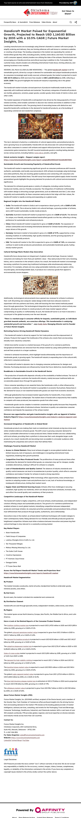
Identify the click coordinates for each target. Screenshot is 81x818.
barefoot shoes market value (18, 667)
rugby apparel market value (23, 674)
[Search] (70, 22)
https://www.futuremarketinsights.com (25, 738)
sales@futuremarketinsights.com (32, 735)
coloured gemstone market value (24, 632)
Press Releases (34, 22)
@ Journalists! (23, 22)
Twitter (14, 740)
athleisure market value (16, 688)
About (55, 22)
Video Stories (46, 22)
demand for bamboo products (18, 639)
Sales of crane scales (12, 653)
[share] (75, 22)
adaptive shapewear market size (19, 646)
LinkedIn (7, 740)
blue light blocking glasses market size (21, 681)
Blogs (19, 740)
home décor (38, 153)
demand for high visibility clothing (19, 660)
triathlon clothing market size (18, 625)
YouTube (26, 740)
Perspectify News (10, 22)
